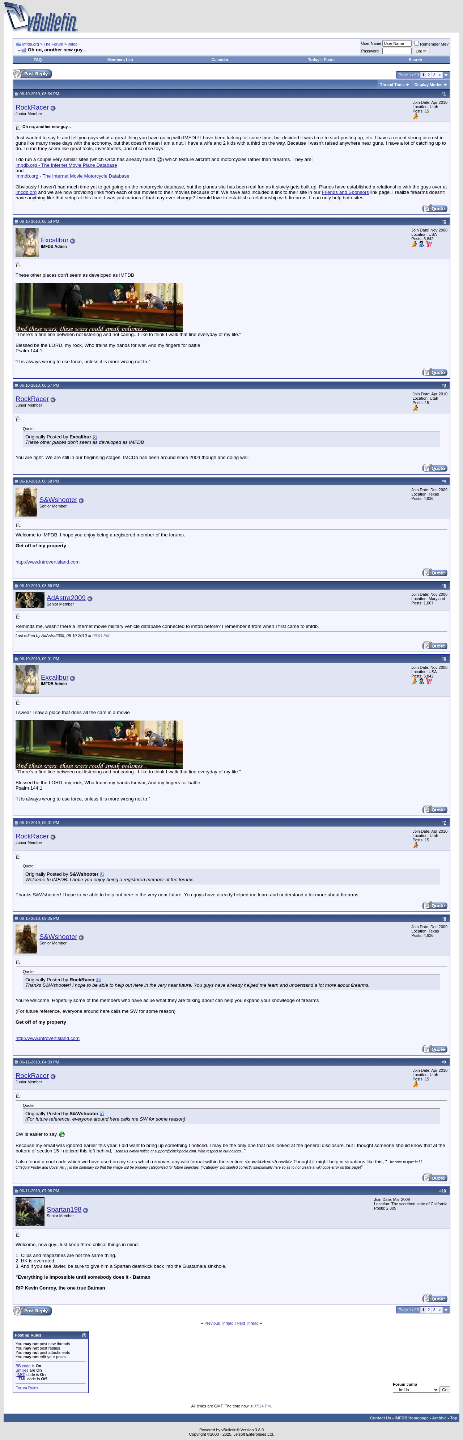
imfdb (73, 44)
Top (453, 1418)
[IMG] (20, 1374)
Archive (439, 1418)
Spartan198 (64, 1209)
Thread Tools (392, 84)
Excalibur (55, 240)
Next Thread (248, 1323)
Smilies (22, 1370)
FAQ (38, 60)
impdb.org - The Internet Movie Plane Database (66, 165)
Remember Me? (431, 44)
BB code (23, 1366)
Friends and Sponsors (345, 192)
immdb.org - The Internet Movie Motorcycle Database (72, 176)
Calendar (219, 60)
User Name (371, 43)
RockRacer (32, 107)
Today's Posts (321, 60)
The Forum (53, 44)
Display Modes (428, 84)
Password (370, 51)
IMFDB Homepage (412, 1418)
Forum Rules (27, 1388)
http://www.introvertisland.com (48, 562)
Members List (120, 60)
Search (415, 60)
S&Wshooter (58, 500)
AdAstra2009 (66, 598)
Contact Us (380, 1418)
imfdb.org (30, 44)
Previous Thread (219, 1323)
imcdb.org (26, 192)
